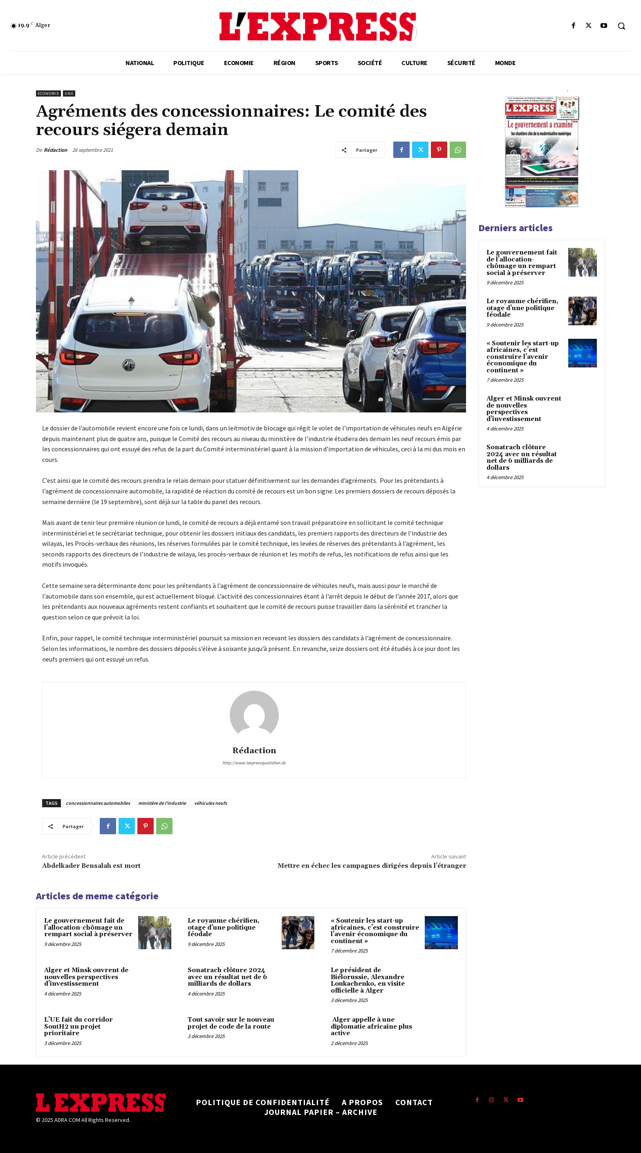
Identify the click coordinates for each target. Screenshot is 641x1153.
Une (69, 93)
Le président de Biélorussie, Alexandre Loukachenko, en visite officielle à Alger (368, 980)
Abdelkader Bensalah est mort (91, 866)
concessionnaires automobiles (98, 803)
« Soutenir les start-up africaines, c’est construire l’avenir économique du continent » (375, 931)
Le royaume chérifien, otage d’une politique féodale (224, 927)
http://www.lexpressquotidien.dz (254, 763)
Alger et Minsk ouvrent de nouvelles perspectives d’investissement (86, 977)
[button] (621, 26)
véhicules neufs (210, 803)
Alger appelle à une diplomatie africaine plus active (371, 1026)
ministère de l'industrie (162, 803)
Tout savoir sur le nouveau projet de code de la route (231, 1023)
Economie (48, 93)
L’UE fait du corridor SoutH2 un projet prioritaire (78, 1026)
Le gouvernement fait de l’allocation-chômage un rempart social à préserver (88, 927)
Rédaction (55, 149)
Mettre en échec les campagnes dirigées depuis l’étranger (372, 866)
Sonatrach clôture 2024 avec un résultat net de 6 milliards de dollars (227, 977)
